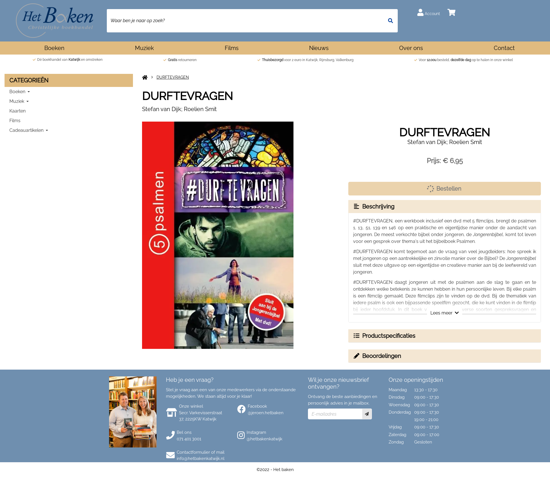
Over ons (411, 48)
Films (232, 48)
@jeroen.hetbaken (266, 412)
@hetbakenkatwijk (264, 438)
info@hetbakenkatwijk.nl (200, 458)
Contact (504, 48)
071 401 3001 (189, 438)
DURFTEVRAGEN (173, 77)
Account (428, 12)
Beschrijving (373, 206)
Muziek (144, 48)
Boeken (54, 48)
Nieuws (319, 48)
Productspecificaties (384, 335)
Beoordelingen (377, 356)
